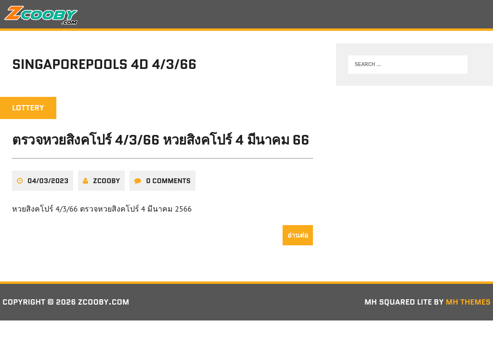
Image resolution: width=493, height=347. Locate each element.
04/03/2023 (47, 181)
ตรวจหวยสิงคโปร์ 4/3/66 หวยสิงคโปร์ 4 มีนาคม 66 (160, 139)
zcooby (106, 181)
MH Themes (468, 301)
